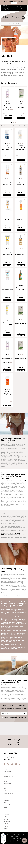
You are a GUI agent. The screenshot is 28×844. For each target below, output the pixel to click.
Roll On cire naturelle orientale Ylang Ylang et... (7, 394)
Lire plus (3, 79)
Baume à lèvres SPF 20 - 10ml (7, 218)
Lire (17, 719)
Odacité (6, 826)
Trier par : (16, 126)
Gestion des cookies (8, 793)
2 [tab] (8, 101)
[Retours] (21, 8)
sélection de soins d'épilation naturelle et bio (11, 648)
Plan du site (6, 807)
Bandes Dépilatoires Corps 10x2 (20, 358)
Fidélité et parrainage (9, 786)
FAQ (5, 788)
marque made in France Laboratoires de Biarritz (13, 481)
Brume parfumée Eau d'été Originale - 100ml (21, 288)
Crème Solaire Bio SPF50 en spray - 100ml (7, 323)
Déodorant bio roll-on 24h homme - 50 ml (7, 148)
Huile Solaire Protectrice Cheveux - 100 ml (20, 253)
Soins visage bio (7, 797)
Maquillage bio (7, 805)
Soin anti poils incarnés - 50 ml (7, 183)
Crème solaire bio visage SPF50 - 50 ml (7, 253)
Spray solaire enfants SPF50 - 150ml (20, 218)
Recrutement (7, 779)
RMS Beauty (6, 817)
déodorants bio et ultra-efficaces (13, 595)
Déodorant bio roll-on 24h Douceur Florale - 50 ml (20, 148)
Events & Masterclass (8, 776)
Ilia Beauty (6, 814)
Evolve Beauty (7, 824)
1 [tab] (6, 101)
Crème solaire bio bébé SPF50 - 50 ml (7, 288)
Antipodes (6, 828)
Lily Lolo (5, 812)
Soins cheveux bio (8, 802)
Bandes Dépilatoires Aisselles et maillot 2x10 (21, 106)
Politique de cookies (8, 791)
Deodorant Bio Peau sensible (7, 106)
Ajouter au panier (7, 195)
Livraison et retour (8, 783)
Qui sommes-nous (8, 769)
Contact (5, 781)
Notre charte (7, 774)
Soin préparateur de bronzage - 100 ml (20, 183)
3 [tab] (15, 122)
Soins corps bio (7, 800)
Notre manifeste (7, 771)
